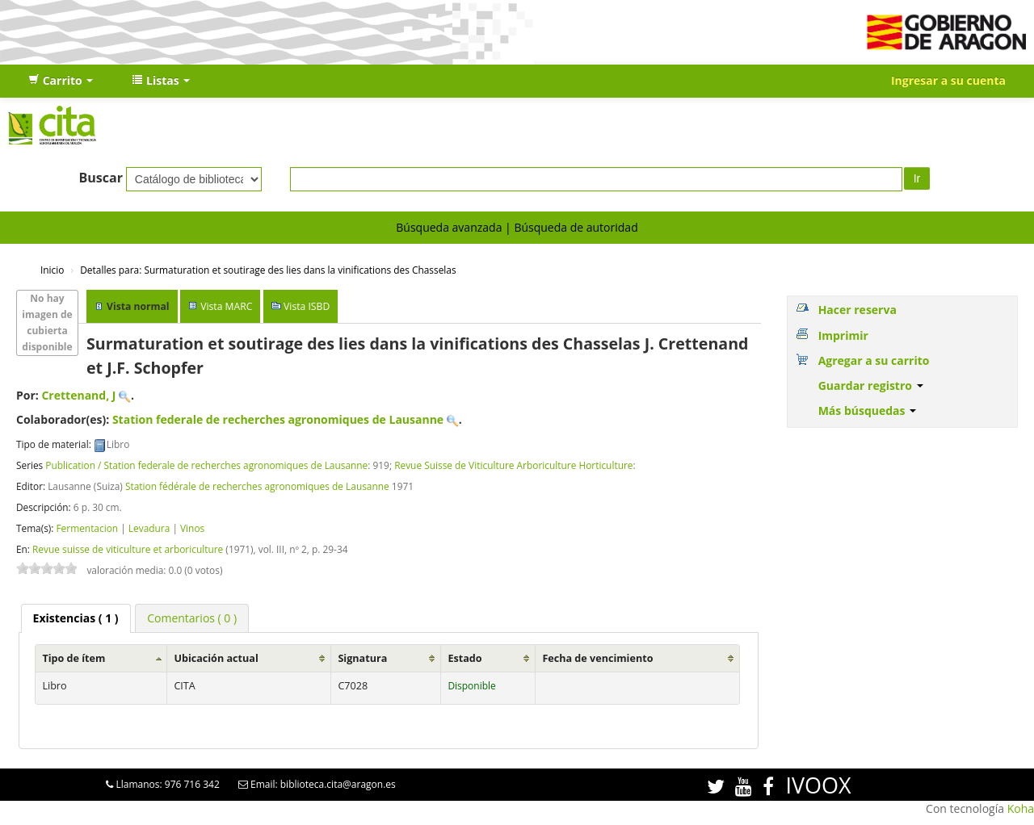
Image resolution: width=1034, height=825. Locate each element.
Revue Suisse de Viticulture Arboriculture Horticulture (513, 465)
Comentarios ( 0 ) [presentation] (192, 618)
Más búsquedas (867, 410)
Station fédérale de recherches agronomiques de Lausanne (257, 486)
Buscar (100, 178)
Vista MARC (226, 306)
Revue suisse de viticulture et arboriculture (127, 548)
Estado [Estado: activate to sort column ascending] (464, 658)
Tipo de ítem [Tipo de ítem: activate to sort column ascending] (73, 658)
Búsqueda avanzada (449, 227)
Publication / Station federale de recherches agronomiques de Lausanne (206, 465)
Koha (1020, 808)
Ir (917, 178)
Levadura (149, 527)
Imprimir (843, 335)
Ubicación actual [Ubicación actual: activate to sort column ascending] (216, 658)
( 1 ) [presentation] (76, 618)
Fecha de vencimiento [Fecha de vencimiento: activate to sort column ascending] (597, 658)
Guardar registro (870, 385)
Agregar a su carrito (874, 360)
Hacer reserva (857, 309)
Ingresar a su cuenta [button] (948, 80)
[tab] (76, 618)
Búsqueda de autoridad (575, 227)
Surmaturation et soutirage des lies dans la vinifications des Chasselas (268, 269)
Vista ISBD (307, 306)
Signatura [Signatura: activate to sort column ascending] (362, 658)
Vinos (192, 527)
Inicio (52, 269)
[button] (60, 81)
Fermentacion (87, 527)
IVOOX (818, 785)
